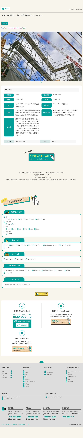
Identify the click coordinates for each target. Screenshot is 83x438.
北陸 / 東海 (8, 221)
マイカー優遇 (9, 273)
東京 (9, 219)
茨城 (44, 219)
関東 (7, 217)
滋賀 (31, 229)
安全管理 (69, 245)
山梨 (14, 224)
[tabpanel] (41, 56)
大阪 (9, 229)
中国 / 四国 (8, 231)
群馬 (38, 219)
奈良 (20, 229)
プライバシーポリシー (7, 429)
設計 (7, 245)
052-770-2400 (49, 421)
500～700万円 (20, 259)
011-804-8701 (68, 421)
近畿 (7, 226)
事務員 (12, 245)
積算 (62, 245)
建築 (19, 245)
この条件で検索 (43, 294)
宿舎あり (68, 270)
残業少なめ (37, 270)
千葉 (21, 219)
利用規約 (15, 429)
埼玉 (27, 219)
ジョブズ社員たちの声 (9, 403)
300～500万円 (9, 259)
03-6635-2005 (14, 421)
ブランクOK (59, 270)
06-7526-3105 (32, 421)
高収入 (29, 270)
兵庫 (26, 229)
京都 (14, 229)
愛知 (9, 224)
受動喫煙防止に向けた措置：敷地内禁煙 (15, 270)
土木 (25, 245)
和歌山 (37, 229)
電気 (30, 245)
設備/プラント (38, 245)
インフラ (8, 247)
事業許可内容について (23, 429)
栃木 (33, 219)
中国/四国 (10, 234)
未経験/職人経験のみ (48, 270)
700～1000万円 (31, 259)
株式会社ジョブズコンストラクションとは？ (14, 401)
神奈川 (15, 219)
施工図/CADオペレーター (51, 245)
